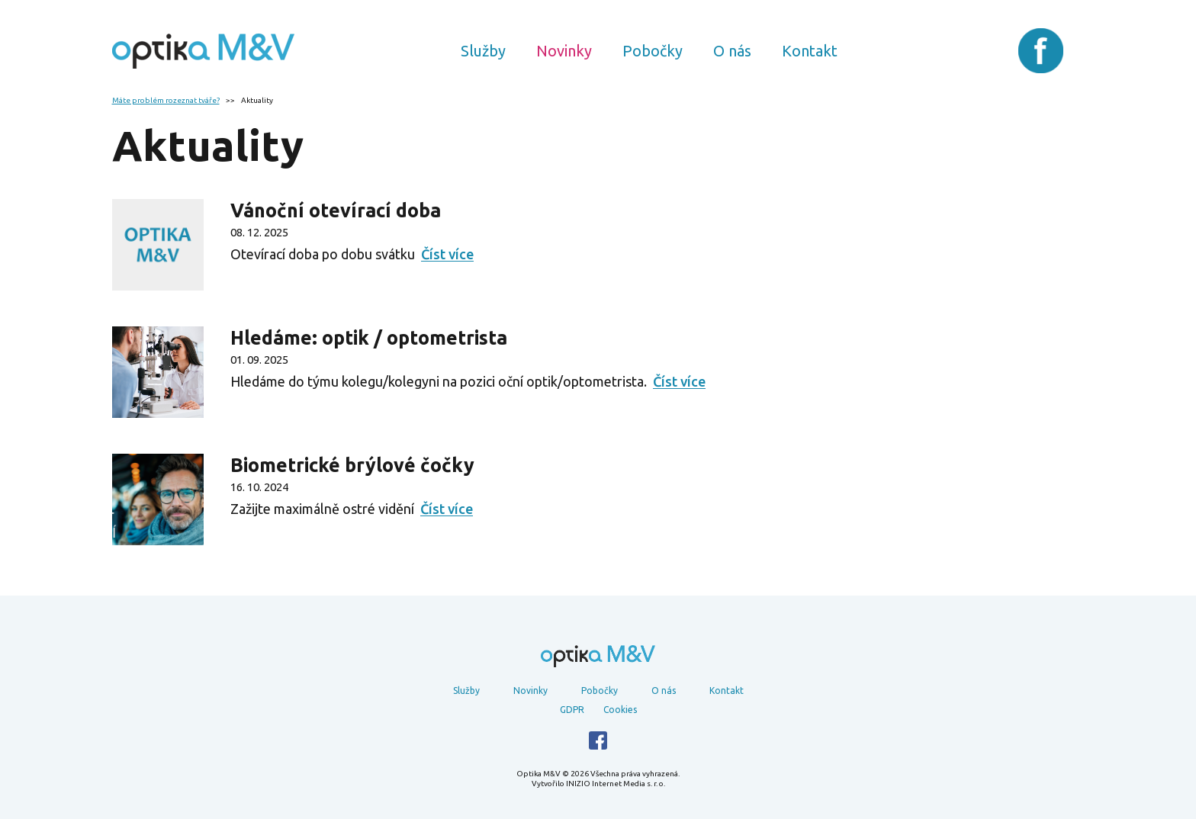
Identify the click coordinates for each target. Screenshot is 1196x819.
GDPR (572, 710)
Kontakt (810, 50)
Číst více (447, 254)
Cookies (620, 710)
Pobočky (652, 50)
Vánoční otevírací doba (335, 210)
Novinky (564, 50)
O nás (732, 50)
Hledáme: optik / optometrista (368, 337)
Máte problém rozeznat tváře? (166, 100)
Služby (483, 50)
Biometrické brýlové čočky (352, 465)
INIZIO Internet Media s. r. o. (615, 783)
